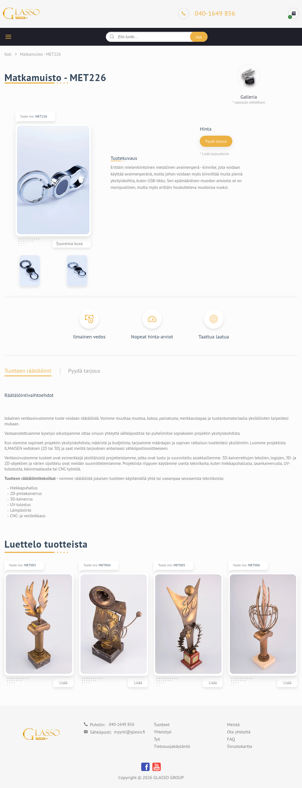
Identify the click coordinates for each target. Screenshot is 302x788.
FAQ (231, 739)
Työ (157, 739)
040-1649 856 (121, 724)
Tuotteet (162, 724)
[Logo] (21, 13)
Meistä (233, 724)
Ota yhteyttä (238, 732)
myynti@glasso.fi (129, 732)
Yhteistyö (162, 732)
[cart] (293, 13)
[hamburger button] (8, 36)
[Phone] (206, 13)
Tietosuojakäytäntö (172, 746)
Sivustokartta (239, 746)
